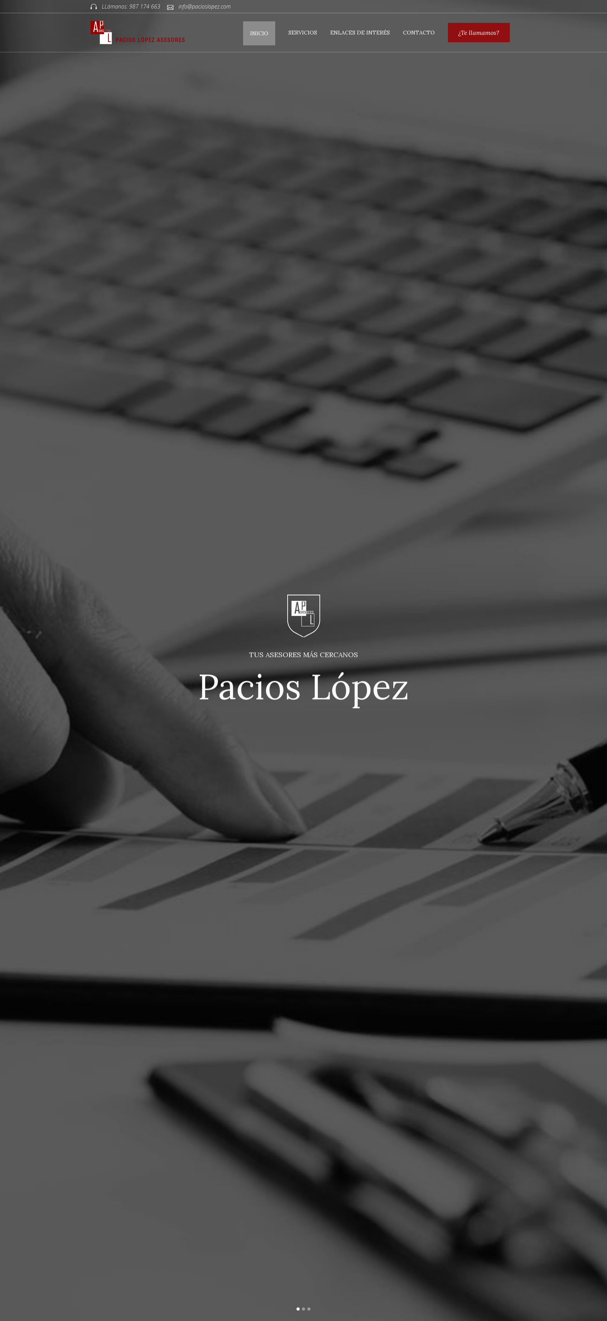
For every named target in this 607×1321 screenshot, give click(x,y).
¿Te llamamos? (478, 32)
